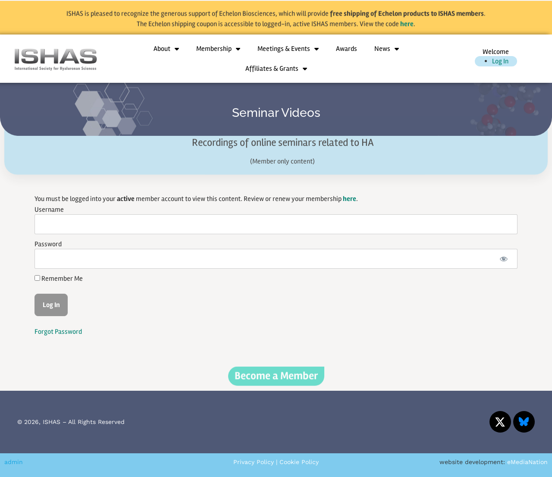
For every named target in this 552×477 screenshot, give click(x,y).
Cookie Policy (299, 461)
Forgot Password (58, 331)
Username (49, 209)
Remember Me (58, 278)
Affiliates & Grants (276, 68)
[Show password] (503, 259)
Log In (500, 61)
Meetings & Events (288, 48)
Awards (346, 48)
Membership (218, 48)
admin (13, 461)
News (386, 48)
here (407, 27)
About (166, 48)
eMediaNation (527, 461)
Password (48, 244)
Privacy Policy (253, 461)
